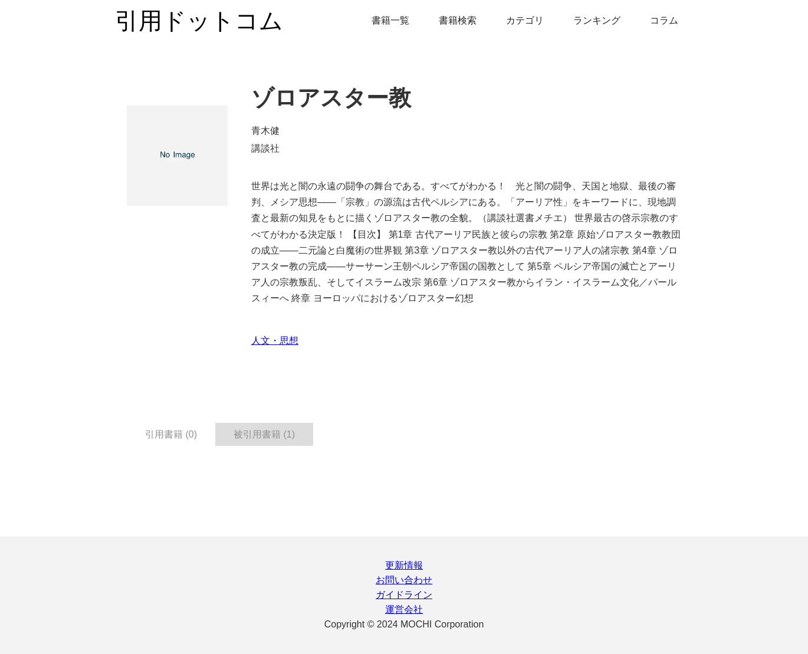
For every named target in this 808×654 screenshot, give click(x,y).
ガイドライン (404, 595)
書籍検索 (458, 20)
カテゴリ (525, 20)
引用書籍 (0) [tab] (171, 434)
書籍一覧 (390, 20)
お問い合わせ (404, 580)
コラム (664, 20)
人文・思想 (274, 341)
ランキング (596, 20)
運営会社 (404, 609)
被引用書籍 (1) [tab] (264, 434)
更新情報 (404, 565)
